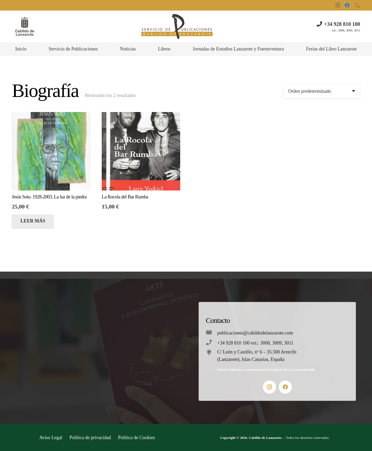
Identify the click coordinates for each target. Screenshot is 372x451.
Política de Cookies (136, 437)
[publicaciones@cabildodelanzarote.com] (211, 333)
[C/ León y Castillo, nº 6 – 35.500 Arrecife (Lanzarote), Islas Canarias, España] (211, 353)
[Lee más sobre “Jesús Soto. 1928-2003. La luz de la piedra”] (33, 221)
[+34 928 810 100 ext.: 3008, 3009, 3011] (211, 343)
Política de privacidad (90, 437)
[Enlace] (24, 26)
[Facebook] (347, 5)
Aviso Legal (50, 437)
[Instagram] (337, 5)
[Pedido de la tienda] (321, 91)
